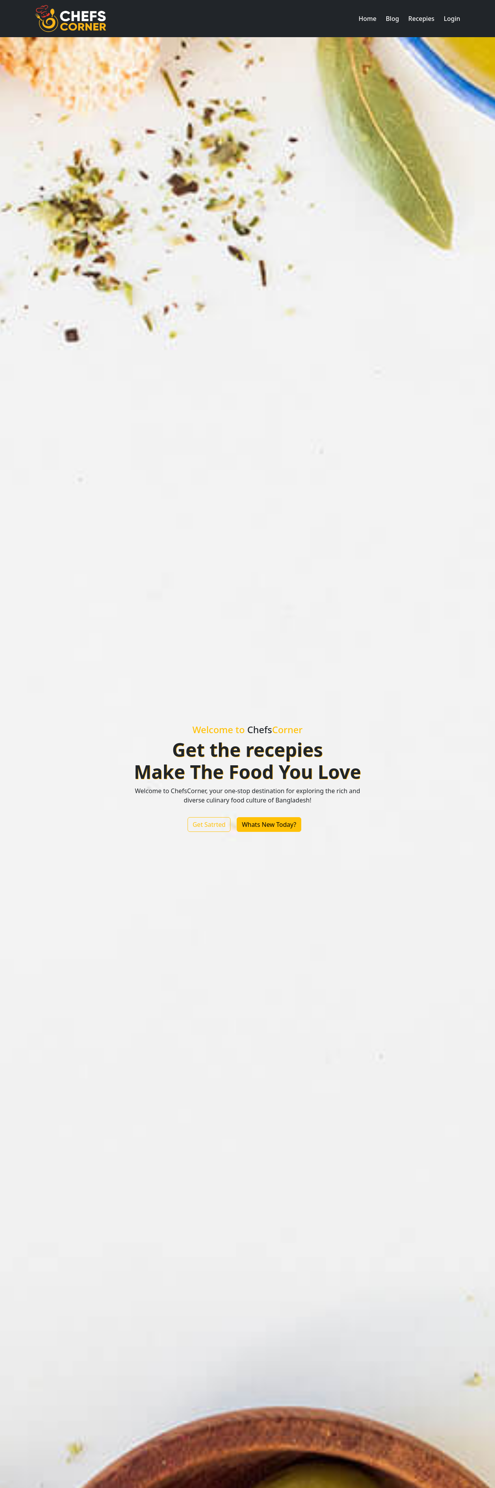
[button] (367, 18)
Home (367, 18)
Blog (392, 18)
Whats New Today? (269, 824)
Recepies (421, 18)
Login (452, 18)
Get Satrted (209, 824)
